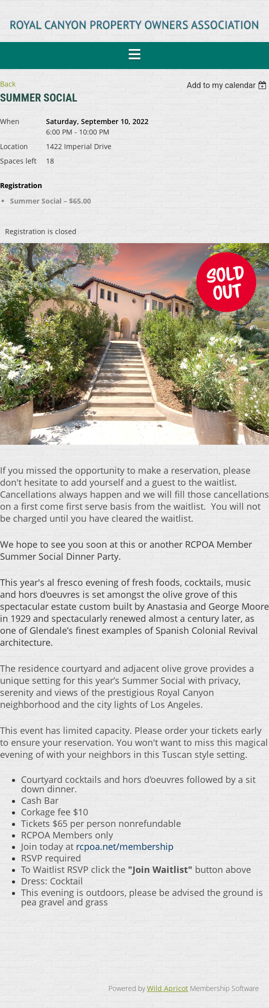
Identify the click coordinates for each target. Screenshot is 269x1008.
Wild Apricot (167, 988)
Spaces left (18, 161)
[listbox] (227, 85)
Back (8, 84)
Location (14, 146)
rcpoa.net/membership (125, 846)
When (10, 121)
